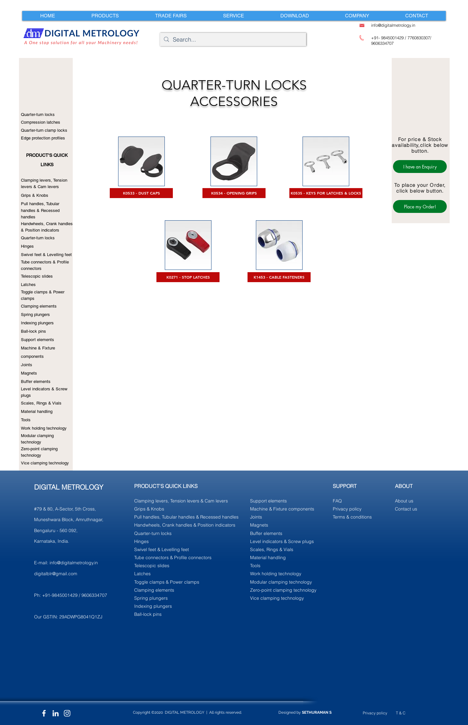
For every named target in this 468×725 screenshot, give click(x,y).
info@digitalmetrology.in (74, 563)
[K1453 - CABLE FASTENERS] (279, 277)
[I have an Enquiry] (420, 166)
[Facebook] (44, 713)
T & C (401, 713)
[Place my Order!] (420, 206)
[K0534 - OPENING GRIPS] (234, 193)
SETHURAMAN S (317, 712)
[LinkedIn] (55, 713)
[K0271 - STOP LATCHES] (188, 277)
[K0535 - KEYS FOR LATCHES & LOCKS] (325, 193)
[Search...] (233, 39)
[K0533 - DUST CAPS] (141, 193)
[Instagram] (67, 713)
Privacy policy (375, 713)
